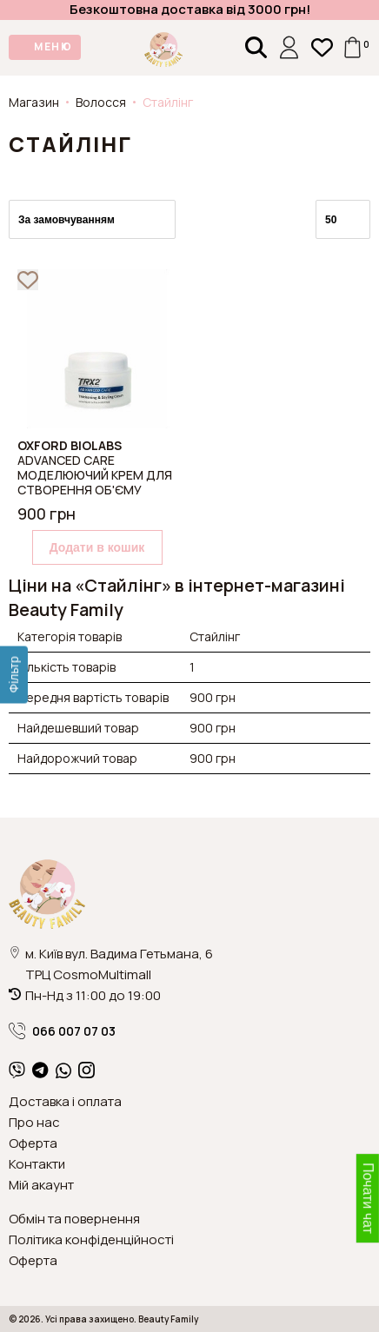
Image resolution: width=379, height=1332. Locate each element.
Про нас (34, 1122)
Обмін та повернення (74, 1218)
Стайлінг (168, 102)
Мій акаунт (41, 1185)
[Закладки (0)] (322, 47)
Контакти (37, 1164)
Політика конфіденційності (91, 1239)
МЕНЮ (53, 46)
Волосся (101, 102)
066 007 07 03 (62, 1031)
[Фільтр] (14, 674)
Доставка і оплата (65, 1101)
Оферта (33, 1143)
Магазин (34, 102)
